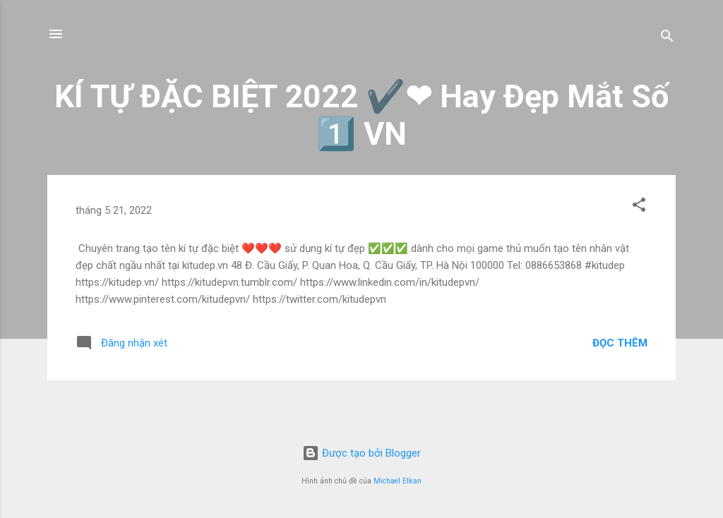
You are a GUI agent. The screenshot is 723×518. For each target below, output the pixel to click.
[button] (639, 207)
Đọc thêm (619, 343)
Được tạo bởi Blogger (361, 453)
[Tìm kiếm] (667, 38)
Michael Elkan (398, 481)
